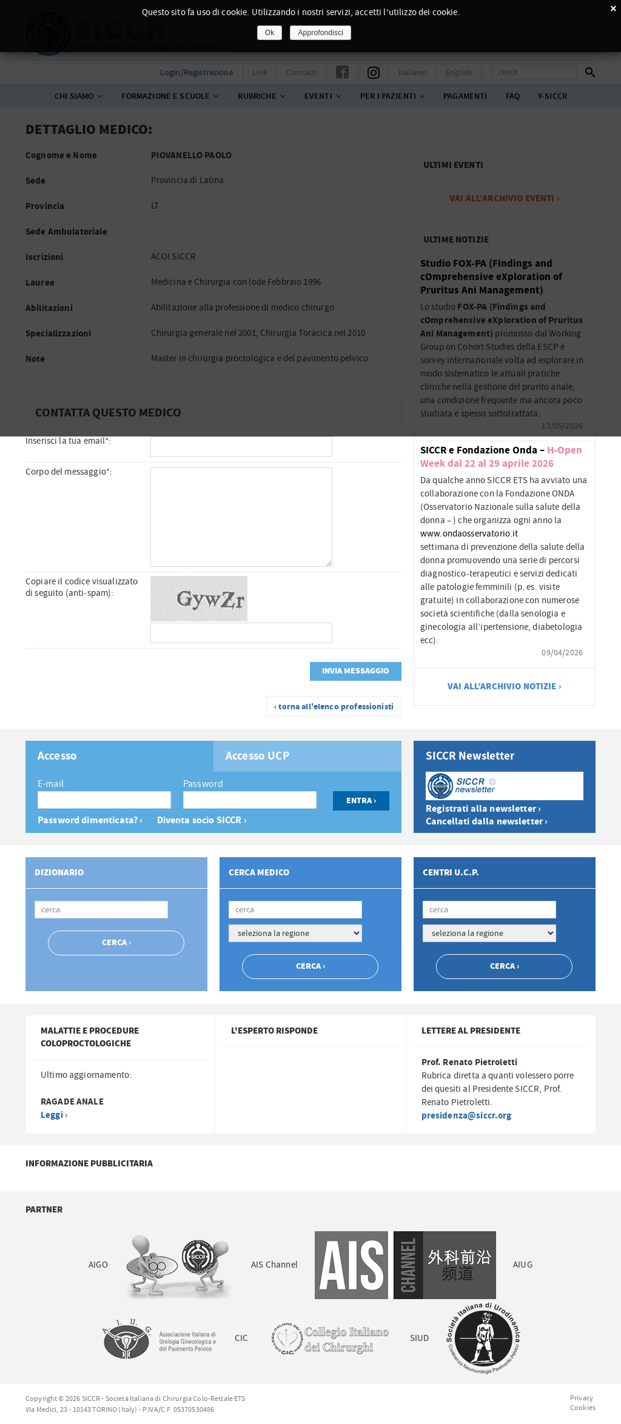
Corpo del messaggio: (68, 472)
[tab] (119, 756)
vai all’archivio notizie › (505, 686)
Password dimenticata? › (90, 820)
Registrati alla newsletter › (483, 809)
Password (203, 784)
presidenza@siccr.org (466, 1115)
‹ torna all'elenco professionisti (334, 706)
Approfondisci (320, 32)
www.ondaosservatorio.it (469, 534)
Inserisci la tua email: (68, 441)
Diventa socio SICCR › (202, 820)
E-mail (51, 784)
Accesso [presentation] (57, 756)
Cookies (583, 1407)
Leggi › (54, 1115)
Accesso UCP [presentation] (258, 756)
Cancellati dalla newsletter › (487, 821)
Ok (270, 32)
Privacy (581, 1398)
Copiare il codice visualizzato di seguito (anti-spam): (81, 587)
